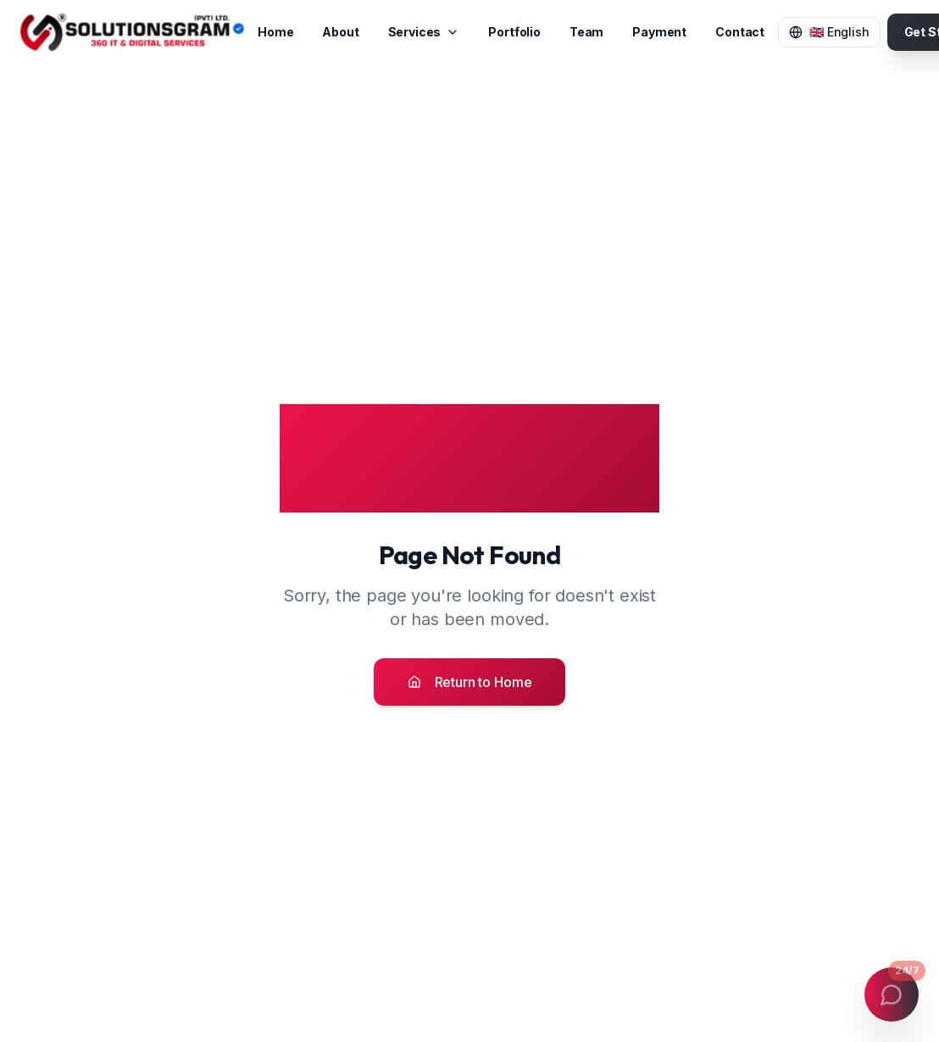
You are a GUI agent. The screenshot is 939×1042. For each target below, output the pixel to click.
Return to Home (470, 681)
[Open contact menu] (891, 994)
